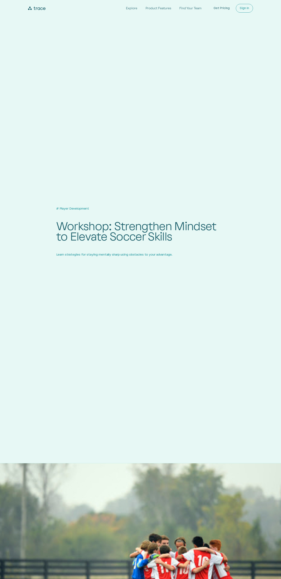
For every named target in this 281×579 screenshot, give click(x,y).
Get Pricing (222, 8)
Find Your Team (190, 8)
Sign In (244, 8)
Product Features (158, 8)
